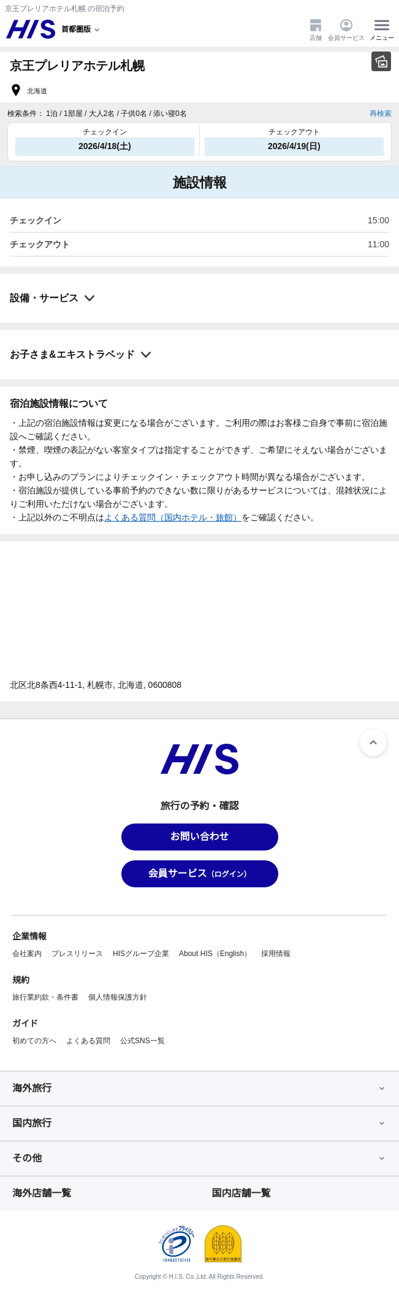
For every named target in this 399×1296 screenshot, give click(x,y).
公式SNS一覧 (142, 1040)
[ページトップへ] (373, 742)
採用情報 (276, 953)
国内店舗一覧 (241, 1193)
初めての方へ (34, 1040)
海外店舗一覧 (41, 1193)
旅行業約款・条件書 (45, 997)
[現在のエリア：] (81, 29)
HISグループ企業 (141, 953)
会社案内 (27, 953)
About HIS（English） (215, 953)
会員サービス (346, 29)
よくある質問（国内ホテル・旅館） (172, 517)
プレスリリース (77, 953)
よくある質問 (88, 1040)
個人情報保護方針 (117, 997)
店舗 (315, 29)
